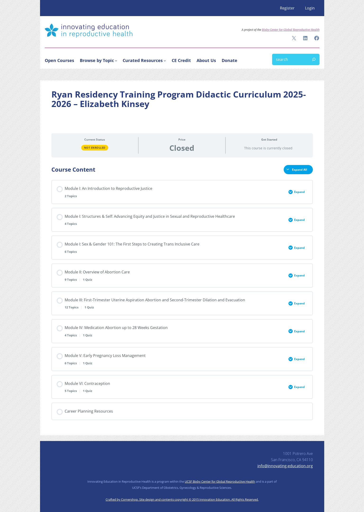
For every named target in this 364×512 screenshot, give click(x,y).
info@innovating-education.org (285, 465)
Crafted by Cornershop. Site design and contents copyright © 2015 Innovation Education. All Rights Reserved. (182, 499)
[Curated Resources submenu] (165, 60)
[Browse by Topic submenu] (116, 60)
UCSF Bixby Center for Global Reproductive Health (220, 481)
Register (287, 8)
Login (310, 8)
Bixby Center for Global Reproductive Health (290, 29)
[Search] (314, 59)
